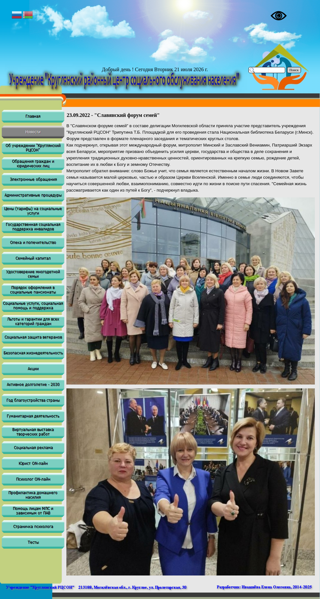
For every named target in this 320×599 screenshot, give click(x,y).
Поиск (294, 70)
